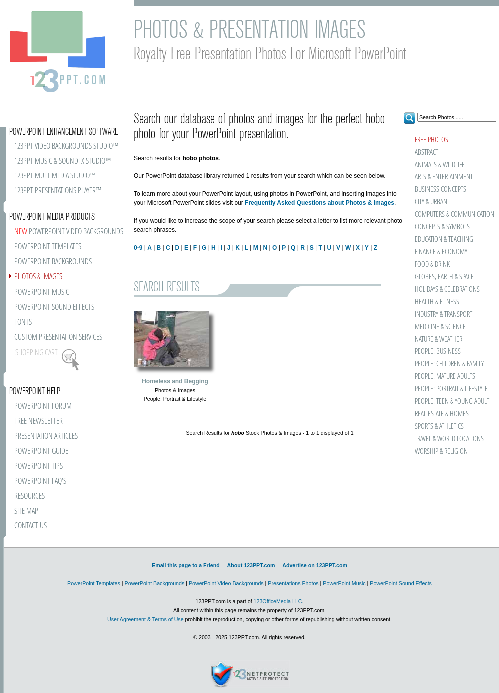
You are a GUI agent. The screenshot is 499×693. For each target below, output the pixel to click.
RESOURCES (29, 496)
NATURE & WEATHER (438, 339)
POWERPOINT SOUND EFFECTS (54, 307)
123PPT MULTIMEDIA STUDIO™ (54, 176)
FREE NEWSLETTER (38, 421)
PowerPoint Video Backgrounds (226, 583)
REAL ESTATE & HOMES (442, 414)
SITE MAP (26, 511)
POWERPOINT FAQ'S (40, 481)
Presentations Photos (293, 583)
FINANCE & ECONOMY (441, 252)
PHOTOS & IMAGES (38, 277)
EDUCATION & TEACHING (444, 239)
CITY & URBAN (431, 202)
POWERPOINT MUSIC (41, 292)
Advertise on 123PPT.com (314, 565)
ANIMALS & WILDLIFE (440, 165)
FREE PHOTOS (431, 140)
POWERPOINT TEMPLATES (47, 247)
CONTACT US (30, 526)
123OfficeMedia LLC (278, 601)
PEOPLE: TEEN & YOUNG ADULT (452, 401)
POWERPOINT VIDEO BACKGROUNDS (68, 232)
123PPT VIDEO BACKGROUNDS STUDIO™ (66, 146)
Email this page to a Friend (186, 565)
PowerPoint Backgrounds (155, 583)
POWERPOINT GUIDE (41, 451)
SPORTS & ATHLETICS (439, 426)
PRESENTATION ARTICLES (46, 436)
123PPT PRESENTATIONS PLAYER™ (57, 191)
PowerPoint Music (344, 583)
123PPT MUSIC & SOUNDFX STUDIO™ (62, 161)
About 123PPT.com (251, 565)
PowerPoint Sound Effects (401, 583)
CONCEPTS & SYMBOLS (442, 227)
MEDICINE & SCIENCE (440, 327)
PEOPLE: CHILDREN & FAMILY (449, 364)
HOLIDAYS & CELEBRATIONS (447, 289)
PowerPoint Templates (93, 583)
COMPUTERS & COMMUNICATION (454, 214)
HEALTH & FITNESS (437, 302)
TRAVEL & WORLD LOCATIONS (449, 439)
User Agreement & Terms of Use (145, 619)
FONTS (23, 322)
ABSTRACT (426, 152)
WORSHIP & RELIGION (441, 451)
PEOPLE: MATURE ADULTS (445, 376)
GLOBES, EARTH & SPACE (444, 277)
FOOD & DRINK (432, 264)
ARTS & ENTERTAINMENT (444, 177)
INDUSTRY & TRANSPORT (443, 314)
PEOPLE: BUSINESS (438, 351)
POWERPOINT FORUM (43, 406)
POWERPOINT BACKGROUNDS (53, 262)
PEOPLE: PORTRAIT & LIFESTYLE (451, 389)
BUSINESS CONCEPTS (440, 189)
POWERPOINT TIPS (38, 466)
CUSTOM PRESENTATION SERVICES (58, 337)
